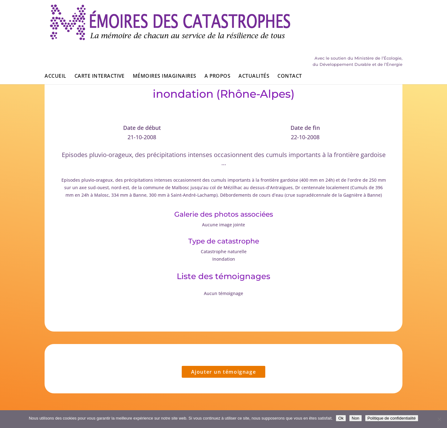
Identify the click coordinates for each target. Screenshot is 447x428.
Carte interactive (99, 40)
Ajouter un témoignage (223, 371)
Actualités (253, 40)
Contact (289, 40)
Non (355, 418)
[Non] (439, 419)
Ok (341, 418)
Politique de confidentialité (392, 418)
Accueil (55, 40)
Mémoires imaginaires (164, 40)
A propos (217, 40)
